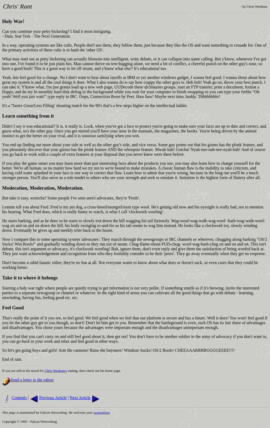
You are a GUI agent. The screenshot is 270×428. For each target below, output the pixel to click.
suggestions (102, 412)
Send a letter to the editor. (32, 380)
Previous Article (53, 397)
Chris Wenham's (56, 371)
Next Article (80, 397)
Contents (19, 397)
